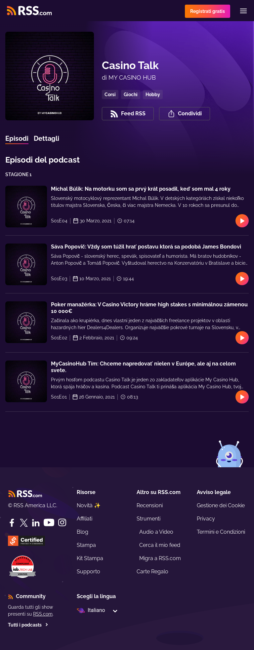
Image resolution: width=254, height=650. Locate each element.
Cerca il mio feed (159, 545)
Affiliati (84, 519)
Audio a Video (156, 532)
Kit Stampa (90, 558)
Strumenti (148, 519)
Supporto (88, 571)
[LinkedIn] (36, 523)
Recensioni (150, 505)
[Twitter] (24, 523)
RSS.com (43, 614)
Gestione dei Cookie (221, 505)
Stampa (86, 545)
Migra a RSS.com (160, 558)
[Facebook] (12, 523)
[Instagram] (62, 522)
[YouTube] (49, 522)
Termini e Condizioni (221, 532)
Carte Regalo (152, 571)
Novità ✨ (89, 505)
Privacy (206, 519)
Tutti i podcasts (28, 625)
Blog (82, 532)
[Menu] (243, 11)
